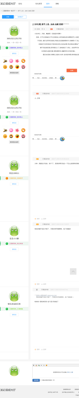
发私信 (14, 53)
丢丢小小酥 (14, 239)
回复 (7, 17)
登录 (68, 372)
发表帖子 (20, 17)
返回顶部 (73, 271)
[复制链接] (66, 24)
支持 (38, 219)
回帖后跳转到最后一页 (47, 380)
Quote (41, 365)
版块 (48, 4)
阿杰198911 (14, 173)
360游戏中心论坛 (12, 4)
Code (44, 365)
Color (36, 365)
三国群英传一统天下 (8, 11)
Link (39, 365)
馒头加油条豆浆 (14, 304)
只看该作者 (60, 29)
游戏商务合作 (67, 389)
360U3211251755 (14, 39)
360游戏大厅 (10, 391)
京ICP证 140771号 (53, 392)
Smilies (46, 365)
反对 (44, 219)
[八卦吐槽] (37, 24)
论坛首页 (38, 4)
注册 (72, 372)
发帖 (57, 4)
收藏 (71, 70)
